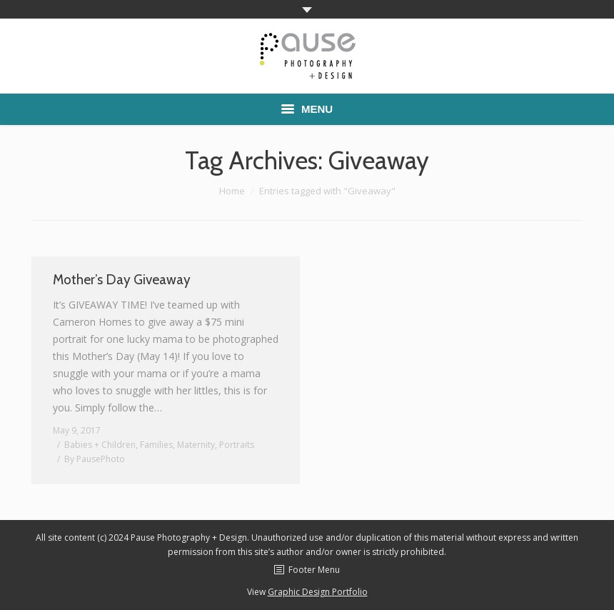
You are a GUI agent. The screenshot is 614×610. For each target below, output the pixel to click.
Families (156, 445)
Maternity (196, 445)
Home (232, 190)
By (94, 459)
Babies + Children (100, 445)
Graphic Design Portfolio (318, 592)
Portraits (236, 445)
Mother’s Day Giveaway (122, 279)
